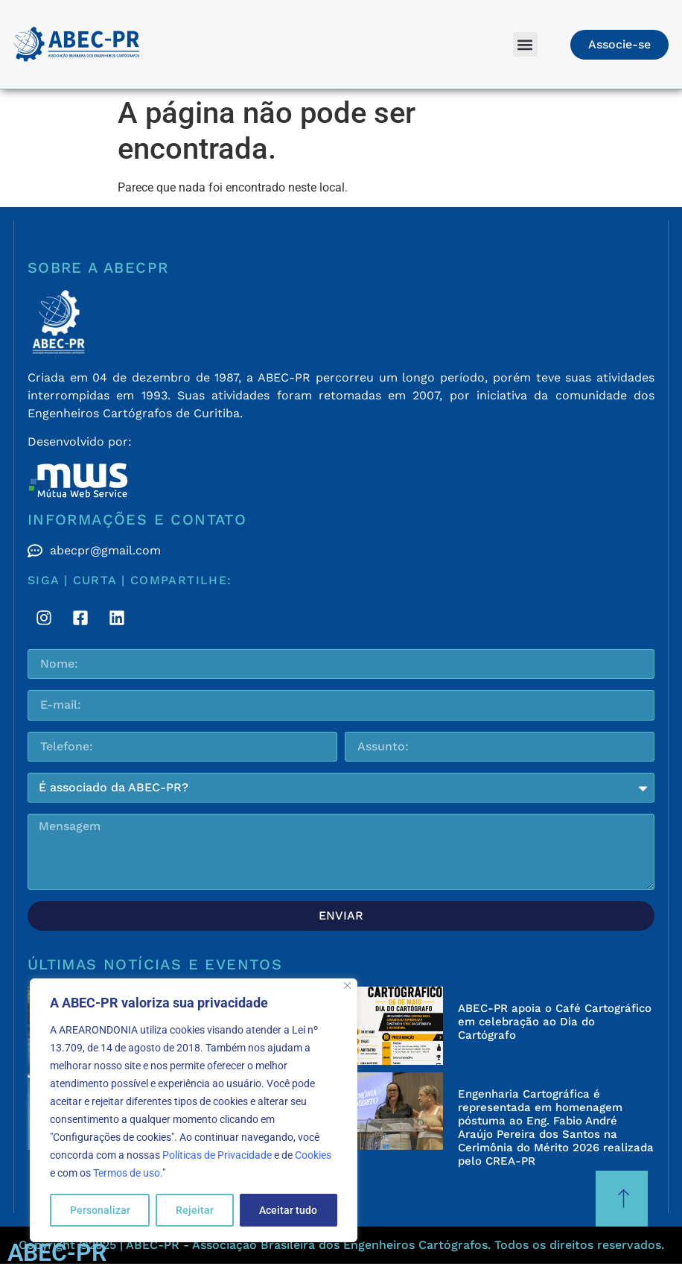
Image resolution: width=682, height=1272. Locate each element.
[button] (525, 44)
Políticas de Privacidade (217, 1155)
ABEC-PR (56, 1252)
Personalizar (100, 1210)
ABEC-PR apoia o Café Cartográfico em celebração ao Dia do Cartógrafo (554, 1022)
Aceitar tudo (288, 1210)
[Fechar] (347, 985)
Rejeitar (195, 1210)
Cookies (313, 1155)
